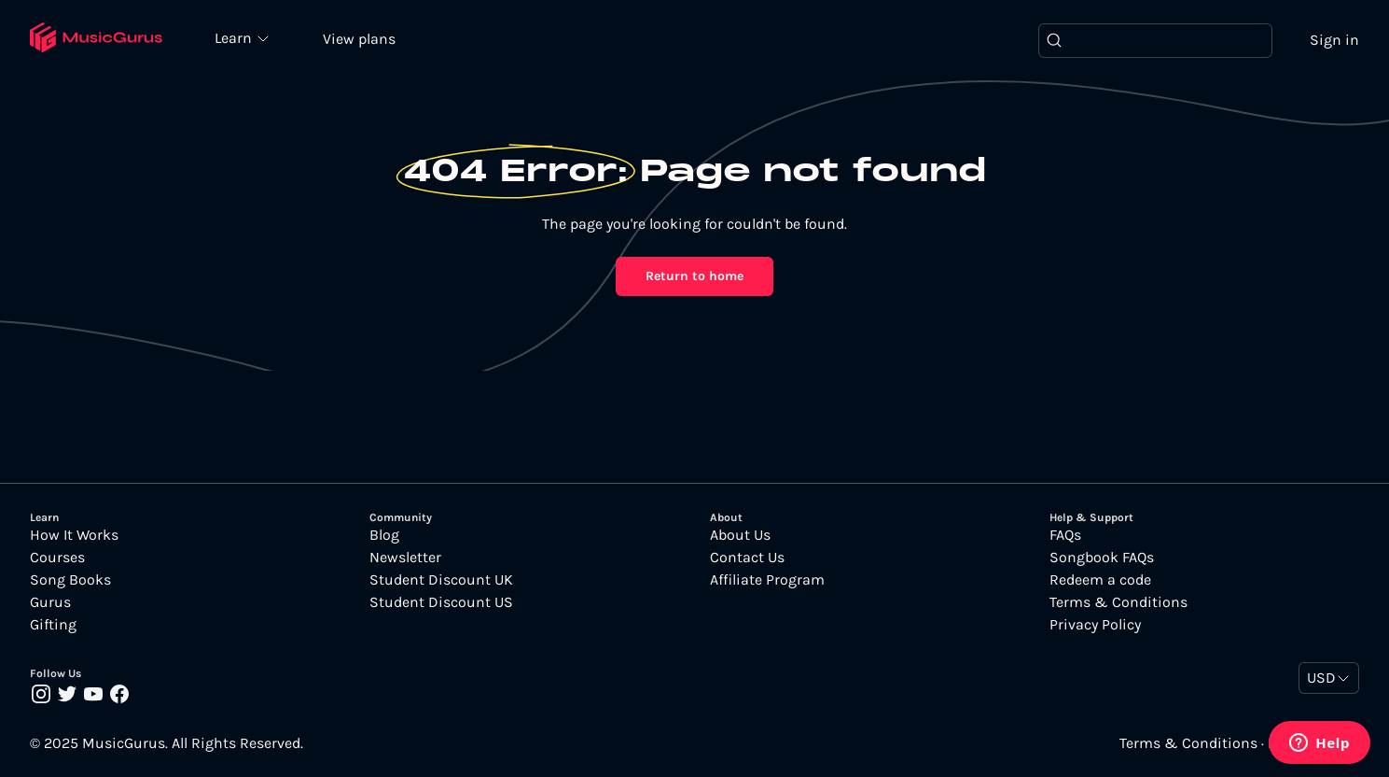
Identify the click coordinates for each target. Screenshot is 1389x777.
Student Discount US (441, 602)
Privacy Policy (1095, 624)
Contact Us (747, 557)
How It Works (74, 535)
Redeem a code (1100, 579)
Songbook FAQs (1101, 557)
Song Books (70, 579)
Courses (57, 557)
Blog (384, 535)
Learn (235, 37)
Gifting (53, 624)
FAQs (1065, 535)
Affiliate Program (767, 579)
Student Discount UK (441, 579)
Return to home (694, 276)
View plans (359, 39)
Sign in (1334, 40)
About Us (740, 535)
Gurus (50, 602)
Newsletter (405, 557)
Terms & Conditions (1118, 602)
